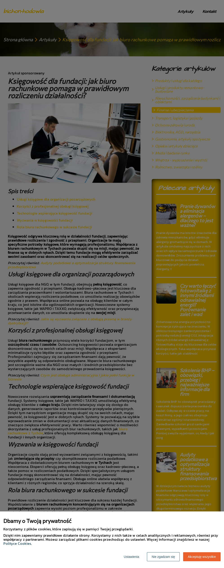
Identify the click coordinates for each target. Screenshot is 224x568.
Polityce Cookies (17, 543)
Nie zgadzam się (163, 557)
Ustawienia (131, 557)
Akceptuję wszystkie (202, 557)
